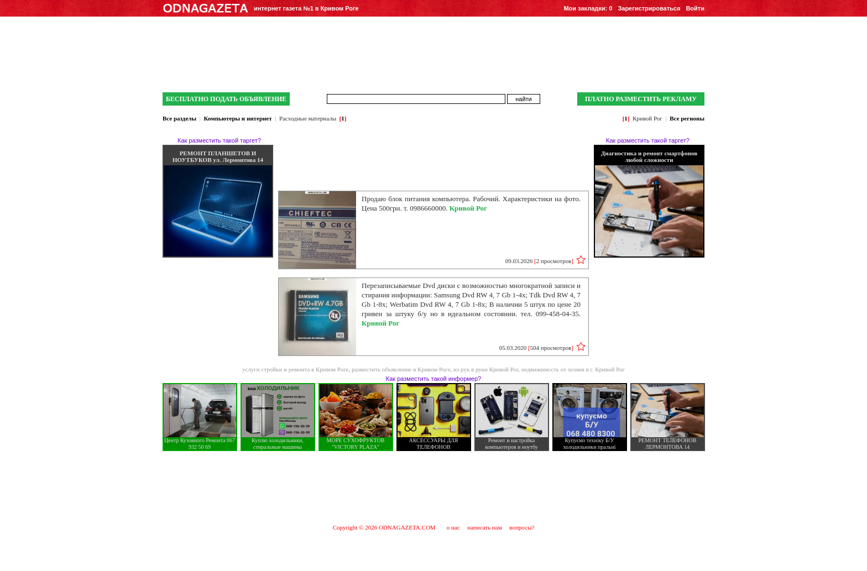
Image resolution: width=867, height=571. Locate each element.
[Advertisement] (433, 487)
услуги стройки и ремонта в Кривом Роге (295, 369)
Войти (695, 8)
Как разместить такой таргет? (219, 140)
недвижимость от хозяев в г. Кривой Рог (573, 369)
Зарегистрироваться (649, 8)
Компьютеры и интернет (237, 118)
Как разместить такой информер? (433, 378)
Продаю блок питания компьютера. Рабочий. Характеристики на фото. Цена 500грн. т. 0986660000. (471, 203)
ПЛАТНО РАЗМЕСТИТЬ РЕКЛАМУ (641, 99)
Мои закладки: (587, 8)
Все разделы (179, 118)
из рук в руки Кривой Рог (485, 369)
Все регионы (687, 118)
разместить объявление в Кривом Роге (401, 369)
